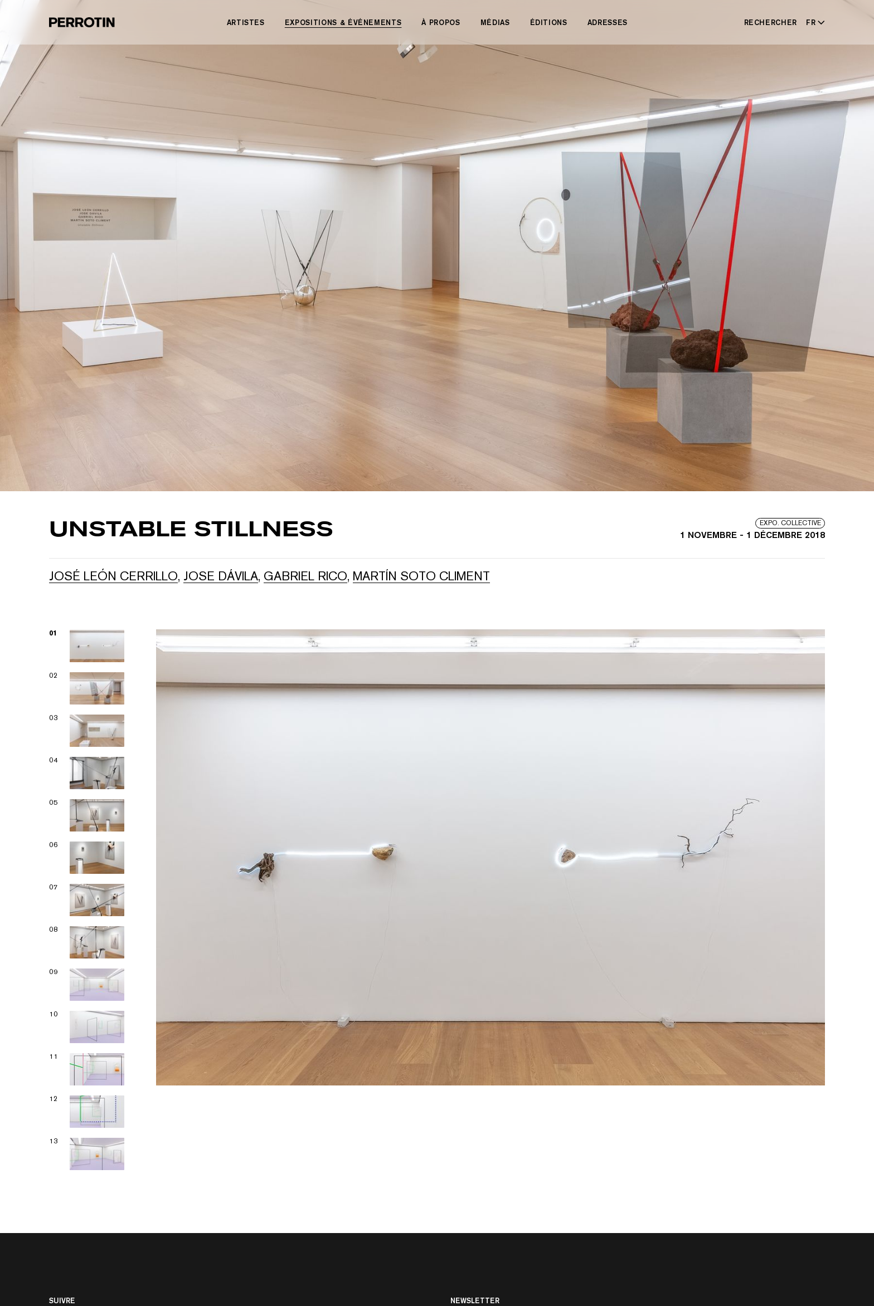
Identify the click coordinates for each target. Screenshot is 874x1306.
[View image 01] (87, 646)
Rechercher (771, 22)
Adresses (607, 22)
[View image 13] (87, 1154)
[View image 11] (87, 1069)
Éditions (548, 22)
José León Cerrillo (113, 576)
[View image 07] (87, 900)
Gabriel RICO (305, 576)
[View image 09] (87, 984)
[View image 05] (87, 815)
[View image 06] (87, 857)
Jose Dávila (220, 576)
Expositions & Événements (343, 22)
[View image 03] (87, 730)
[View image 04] (87, 773)
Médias (495, 22)
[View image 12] (87, 1111)
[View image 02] (87, 688)
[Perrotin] (82, 22)
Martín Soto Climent (421, 576)
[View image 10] (87, 1027)
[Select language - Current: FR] (813, 22)
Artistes (246, 22)
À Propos (440, 22)
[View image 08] (87, 942)
